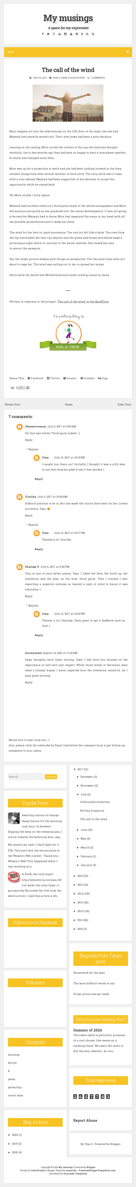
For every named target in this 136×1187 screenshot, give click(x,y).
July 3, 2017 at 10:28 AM (52, 496)
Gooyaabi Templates (75, 1173)
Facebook (35, 378)
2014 (80, 893)
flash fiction (76, 77)
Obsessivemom (35, 426)
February (86, 856)
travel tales (15, 1095)
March (85, 847)
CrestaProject (38, 1170)
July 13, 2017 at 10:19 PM (69, 457)
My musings (68, 18)
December (87, 776)
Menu (68, 52)
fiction (12, 1062)
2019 (15, 1143)
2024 (15, 1134)
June (84, 829)
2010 (80, 929)
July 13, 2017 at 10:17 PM (69, 533)
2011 (80, 920)
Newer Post (12, 404)
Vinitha (30, 496)
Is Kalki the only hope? (37, 874)
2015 (80, 884)
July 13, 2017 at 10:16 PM (69, 613)
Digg (103, 378)
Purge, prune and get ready (91, 994)
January (86, 865)
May (83, 838)
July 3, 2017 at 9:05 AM (61, 426)
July (84, 794)
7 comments (97, 77)
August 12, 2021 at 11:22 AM (60, 653)
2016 (80, 876)
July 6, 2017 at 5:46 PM (54, 566)
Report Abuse (85, 1120)
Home (69, 404)
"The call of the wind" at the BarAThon (83, 301)
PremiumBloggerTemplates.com (97, 1170)
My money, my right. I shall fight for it (33, 844)
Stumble (87, 378)
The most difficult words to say (94, 983)
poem (11, 1079)
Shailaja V (32, 566)
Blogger (115, 1144)
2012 (80, 911)
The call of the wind (68, 70)
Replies (33, 449)
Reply (29, 440)
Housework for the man (89, 972)
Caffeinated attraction (95, 802)
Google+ (70, 378)
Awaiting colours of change (40, 815)
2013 (80, 902)
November (87, 785)
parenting (15, 1087)
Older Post (124, 404)
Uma (45, 457)
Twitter (53, 378)
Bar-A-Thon (60, 77)
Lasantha (71, 1170)
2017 (80, 769)
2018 (15, 1152)
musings (14, 1054)
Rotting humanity (92, 810)
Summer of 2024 (87, 1030)
